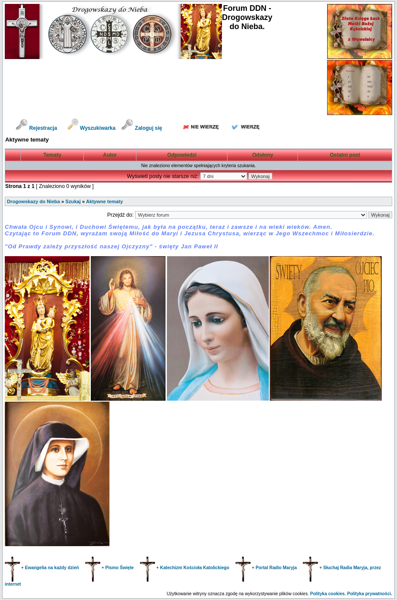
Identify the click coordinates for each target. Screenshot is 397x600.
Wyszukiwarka (92, 128)
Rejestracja (36, 128)
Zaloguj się (141, 128)
